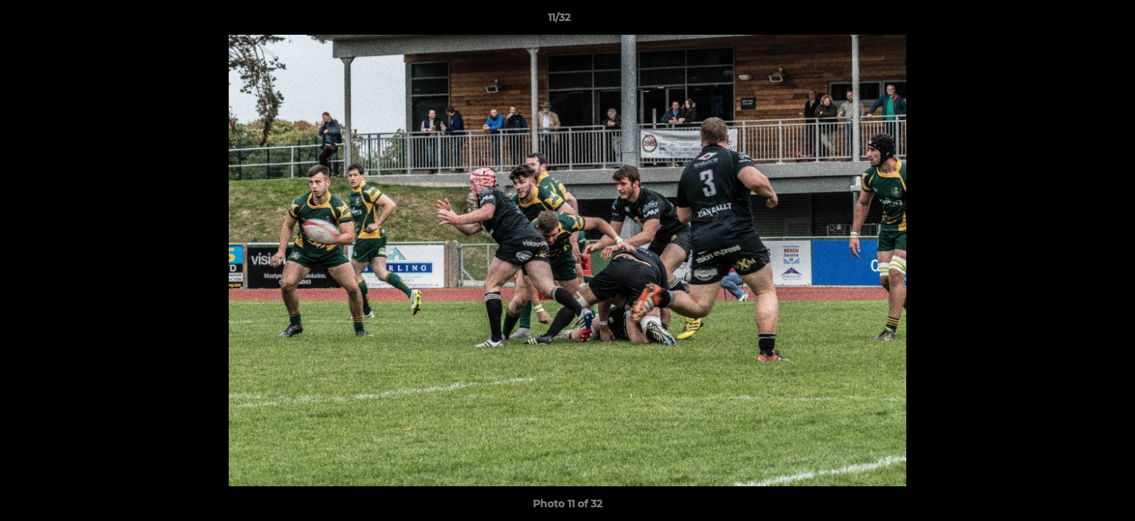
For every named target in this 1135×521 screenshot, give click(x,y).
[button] (1074, 20)
